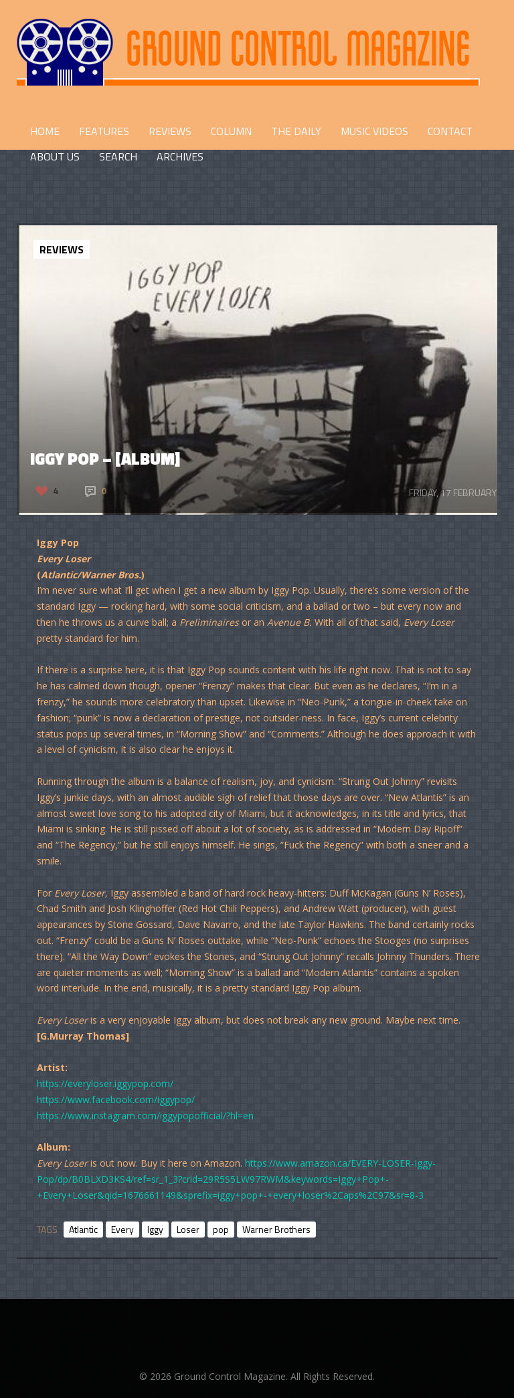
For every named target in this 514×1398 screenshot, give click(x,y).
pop (221, 1229)
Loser (188, 1229)
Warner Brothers (276, 1229)
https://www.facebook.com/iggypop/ (116, 1099)
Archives (180, 156)
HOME (45, 131)
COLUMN (231, 131)
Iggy (155, 1229)
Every (122, 1229)
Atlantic (83, 1229)
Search (118, 156)
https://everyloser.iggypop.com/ (105, 1083)
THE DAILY (296, 131)
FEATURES (104, 131)
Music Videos (374, 131)
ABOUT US (55, 156)
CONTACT (450, 131)
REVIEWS (170, 131)
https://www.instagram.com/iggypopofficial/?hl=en (145, 1115)
